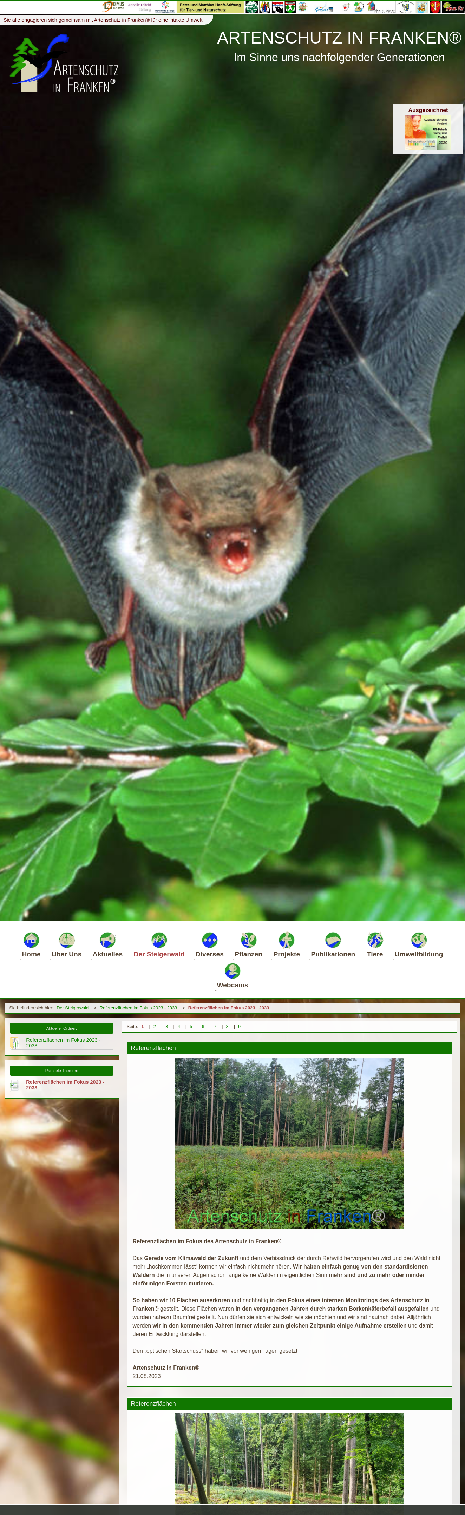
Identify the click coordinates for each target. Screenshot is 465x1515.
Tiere (375, 944)
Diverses (210, 944)
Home (31, 944)
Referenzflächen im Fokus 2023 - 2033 (138, 1007)
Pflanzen (248, 944)
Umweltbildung (419, 944)
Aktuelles (108, 944)
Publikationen (333, 944)
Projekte (286, 944)
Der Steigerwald (158, 944)
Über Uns (66, 944)
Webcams (232, 975)
